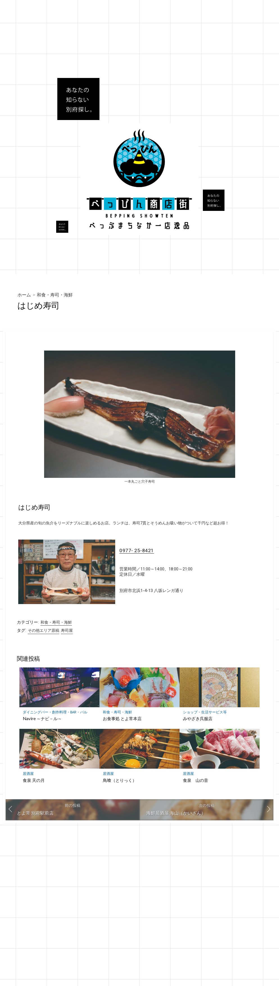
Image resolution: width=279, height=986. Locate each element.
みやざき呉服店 (197, 719)
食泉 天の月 (34, 780)
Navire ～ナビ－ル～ (42, 719)
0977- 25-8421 (136, 551)
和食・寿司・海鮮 (55, 294)
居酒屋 (28, 774)
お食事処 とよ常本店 (122, 719)
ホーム (24, 294)
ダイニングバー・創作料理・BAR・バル (55, 712)
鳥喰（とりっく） (120, 780)
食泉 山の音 (195, 780)
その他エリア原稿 (43, 630)
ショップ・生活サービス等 (205, 712)
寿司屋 (67, 630)
